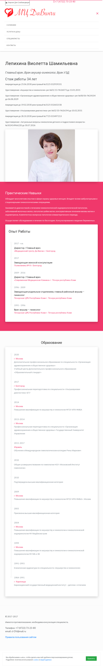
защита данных (46, 660)
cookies (36, 660)
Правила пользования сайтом (20, 637)
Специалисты (13, 39)
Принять (91, 658)
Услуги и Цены (13, 32)
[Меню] (97, 13)
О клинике (11, 25)
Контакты (11, 45)
